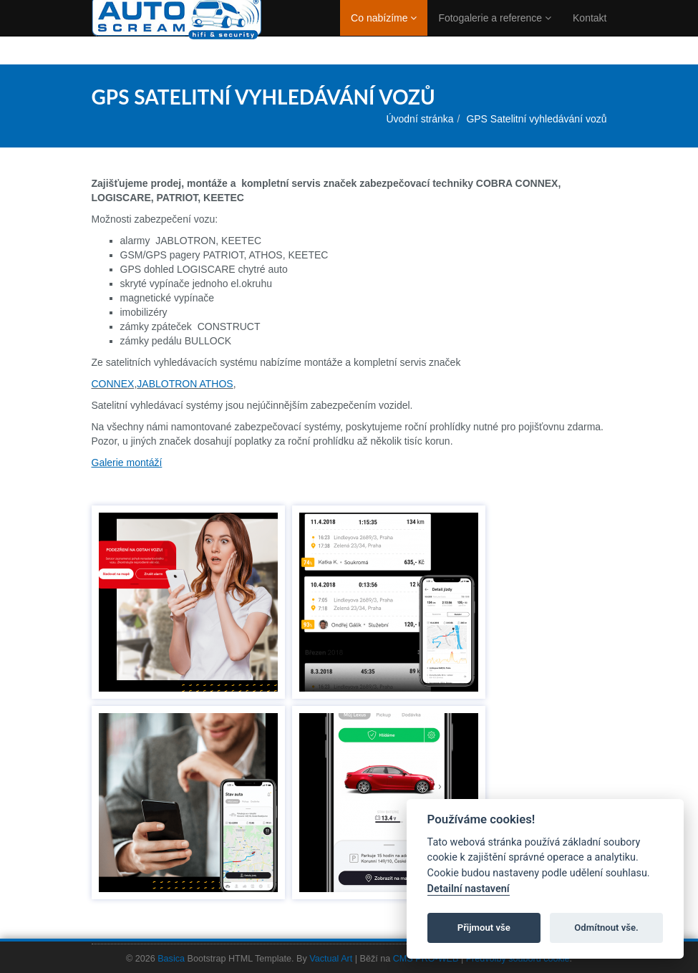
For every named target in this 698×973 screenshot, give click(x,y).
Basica (171, 959)
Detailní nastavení (468, 889)
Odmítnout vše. (606, 927)
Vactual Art (330, 959)
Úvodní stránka (419, 119)
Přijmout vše (483, 927)
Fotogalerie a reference (494, 32)
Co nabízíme (384, 32)
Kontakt (589, 32)
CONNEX (113, 383)
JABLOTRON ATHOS (185, 383)
